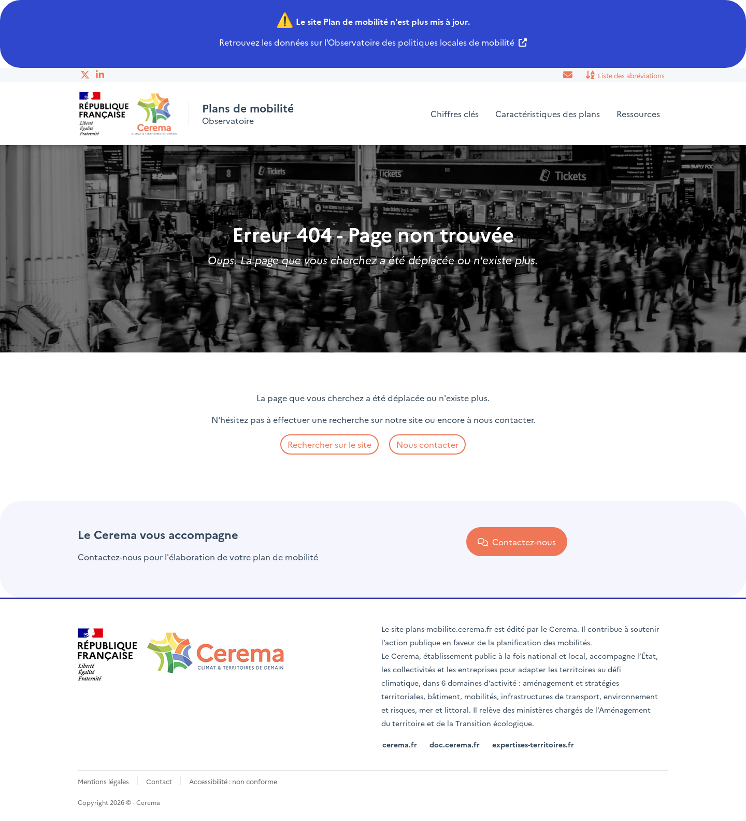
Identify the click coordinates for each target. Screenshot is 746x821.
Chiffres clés (455, 113)
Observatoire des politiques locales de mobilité (421, 42)
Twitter (85, 74)
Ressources (638, 113)
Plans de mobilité (251, 107)
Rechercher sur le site (329, 444)
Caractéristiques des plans (547, 113)
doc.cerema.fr (454, 744)
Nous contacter (427, 444)
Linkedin (101, 74)
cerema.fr (399, 744)
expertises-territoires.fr (533, 744)
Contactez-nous (517, 541)
